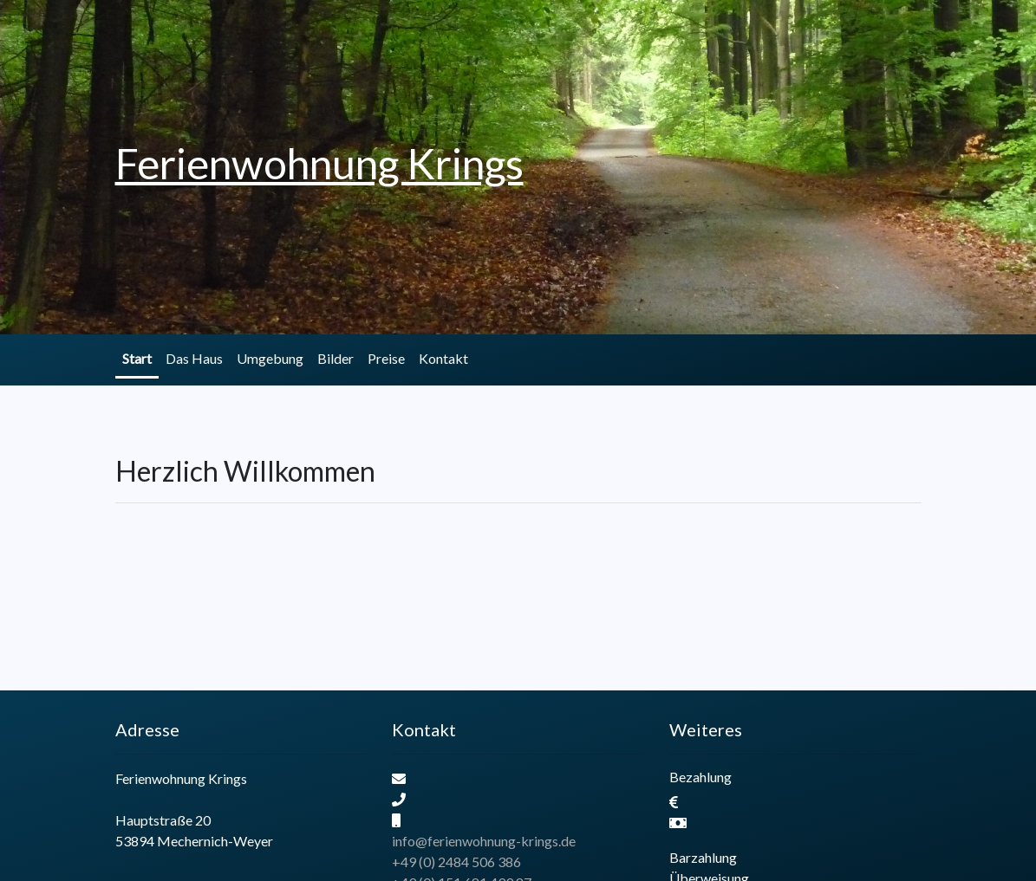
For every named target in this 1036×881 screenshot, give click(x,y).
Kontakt (443, 358)
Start (137, 358)
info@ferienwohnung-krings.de (484, 840)
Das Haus (194, 358)
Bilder (335, 358)
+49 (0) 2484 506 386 (456, 861)
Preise (386, 358)
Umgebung (270, 358)
